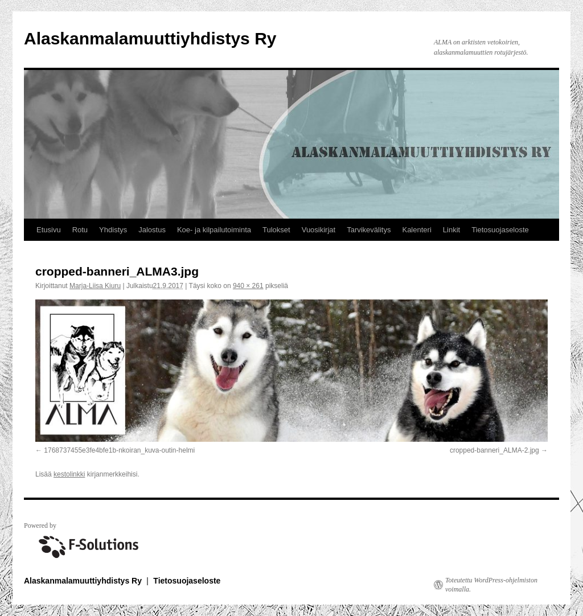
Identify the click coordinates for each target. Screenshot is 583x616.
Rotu (80, 229)
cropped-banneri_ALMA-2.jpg (494, 450)
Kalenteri (416, 229)
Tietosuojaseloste (500, 229)
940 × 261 (248, 286)
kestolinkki (69, 474)
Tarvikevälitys (369, 229)
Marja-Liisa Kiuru (95, 286)
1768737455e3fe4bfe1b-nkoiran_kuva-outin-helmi (119, 450)
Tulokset (276, 229)
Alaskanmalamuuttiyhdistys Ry (150, 38)
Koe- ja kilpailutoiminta (214, 229)
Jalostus (152, 229)
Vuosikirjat (318, 229)
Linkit (451, 229)
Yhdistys (113, 229)
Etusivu (48, 229)
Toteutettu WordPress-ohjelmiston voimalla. (491, 584)
